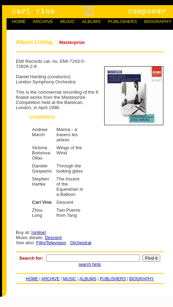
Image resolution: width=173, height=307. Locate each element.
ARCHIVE (43, 21)
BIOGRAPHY (157, 21)
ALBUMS (91, 21)
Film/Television (51, 242)
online (39, 232)
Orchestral (80, 242)
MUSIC (67, 21)
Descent (53, 237)
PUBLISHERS (122, 21)
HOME (19, 21)
